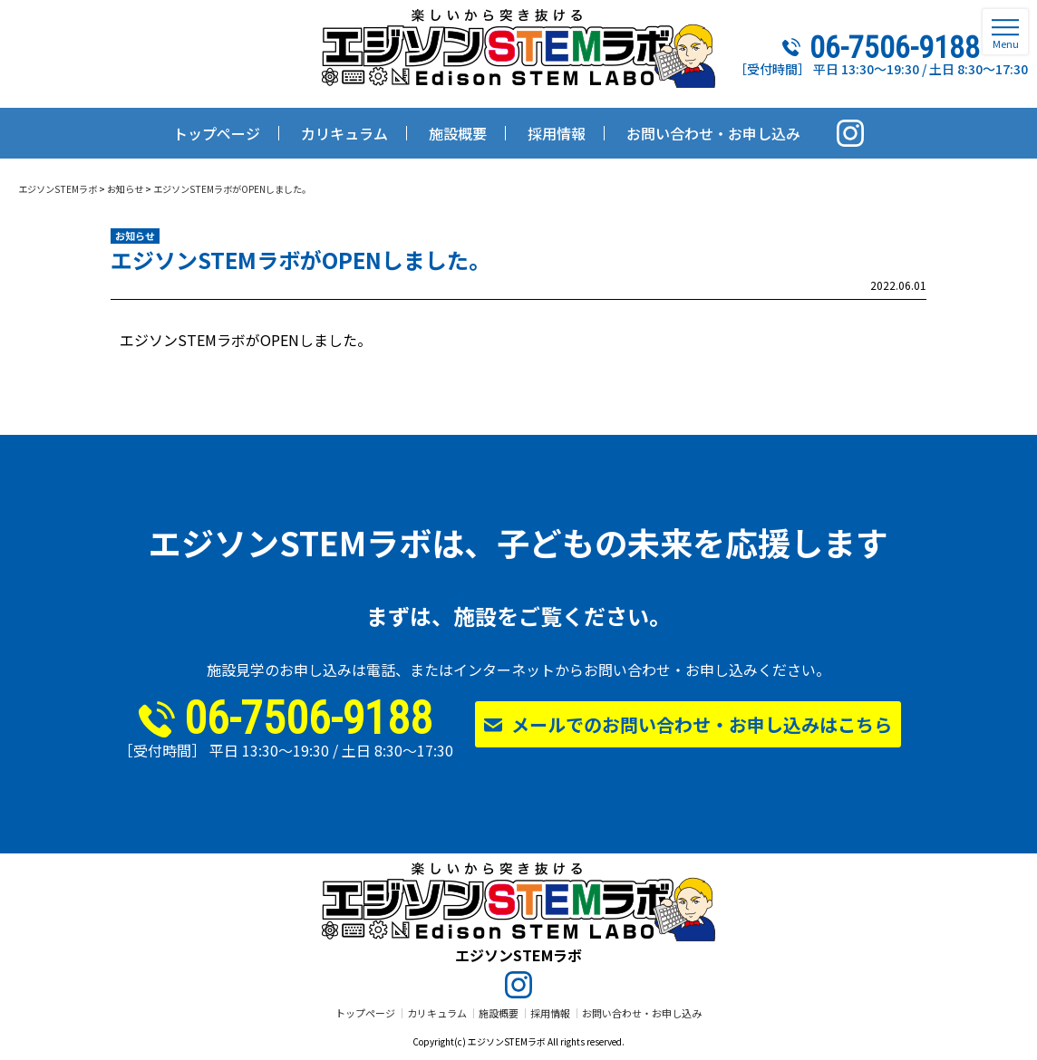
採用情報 (550, 1013)
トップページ (365, 1013)
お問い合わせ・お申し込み (642, 1013)
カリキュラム (437, 1013)
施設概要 (498, 1013)
